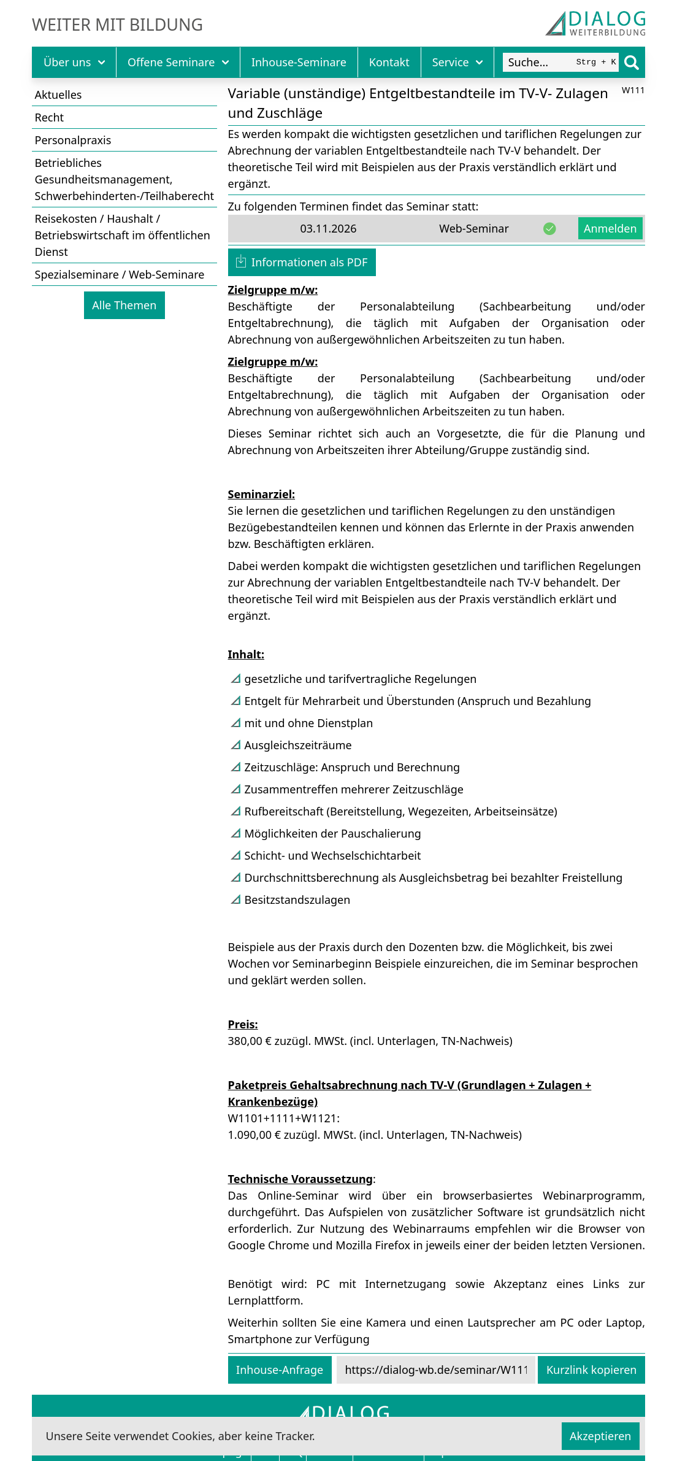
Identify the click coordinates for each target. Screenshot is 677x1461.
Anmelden (610, 228)
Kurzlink (591, 1369)
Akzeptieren (600, 1435)
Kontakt (389, 62)
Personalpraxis (73, 140)
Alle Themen (124, 305)
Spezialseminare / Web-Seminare (120, 274)
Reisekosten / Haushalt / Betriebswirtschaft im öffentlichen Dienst (122, 235)
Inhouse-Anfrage (279, 1369)
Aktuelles (58, 94)
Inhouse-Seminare (298, 62)
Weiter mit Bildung (117, 24)
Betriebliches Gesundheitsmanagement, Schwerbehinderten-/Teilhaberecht (125, 179)
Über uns (74, 62)
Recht (49, 117)
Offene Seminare (178, 62)
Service (457, 62)
